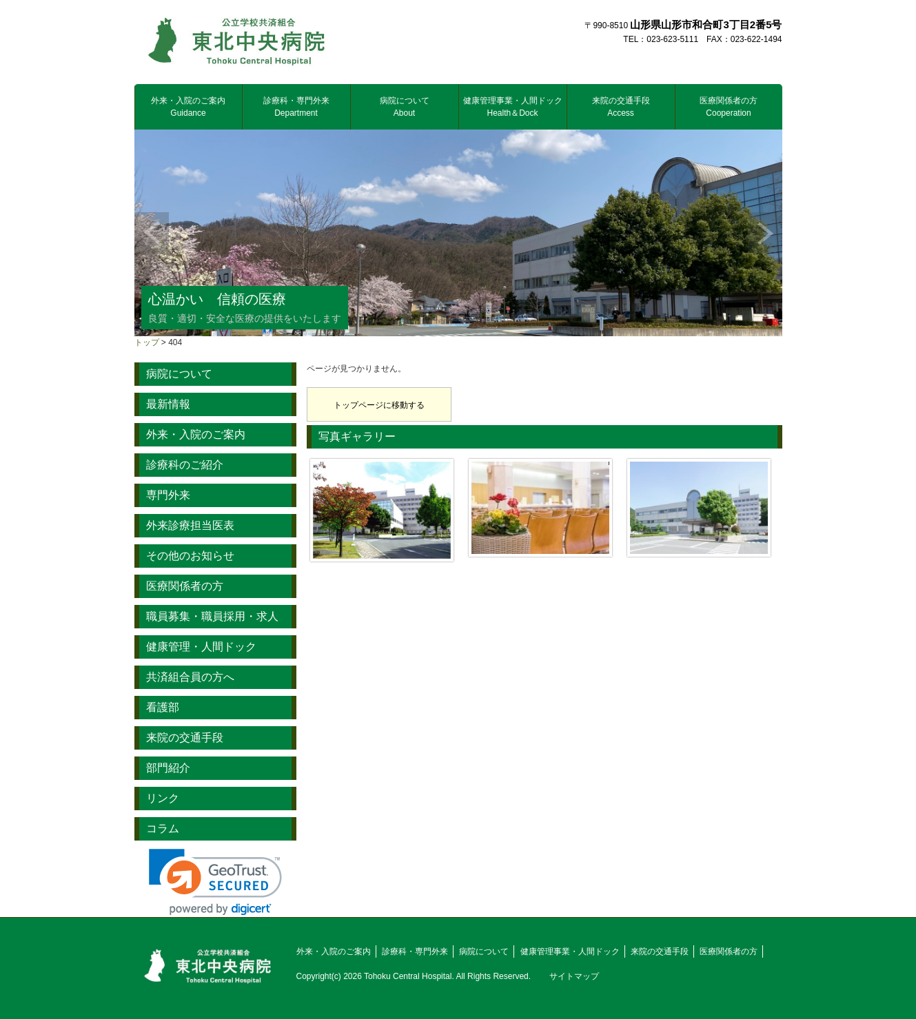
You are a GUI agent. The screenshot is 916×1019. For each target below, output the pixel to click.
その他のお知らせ (190, 556)
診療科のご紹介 (184, 465)
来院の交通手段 (621, 107)
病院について (404, 107)
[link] (215, 882)
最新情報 (168, 404)
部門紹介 (168, 768)
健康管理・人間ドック (201, 646)
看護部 (162, 707)
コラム (162, 828)
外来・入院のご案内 (188, 107)
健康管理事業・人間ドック (512, 107)
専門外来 (168, 495)
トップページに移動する (379, 405)
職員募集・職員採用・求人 (212, 616)
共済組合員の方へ (190, 677)
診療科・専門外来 (296, 107)
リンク (162, 798)
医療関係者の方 (728, 107)
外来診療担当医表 (190, 525)
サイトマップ (574, 976)
